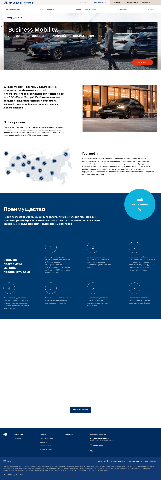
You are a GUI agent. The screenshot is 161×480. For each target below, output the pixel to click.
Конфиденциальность (135, 461)
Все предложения (12, 18)
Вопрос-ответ (96, 445)
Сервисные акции (46, 438)
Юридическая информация (117, 461)
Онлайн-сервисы (47, 9)
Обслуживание (45, 446)
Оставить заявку (143, 62)
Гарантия (43, 442)
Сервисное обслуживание (87, 9)
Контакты (117, 2)
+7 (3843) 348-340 (99, 438)
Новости (150, 9)
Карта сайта (102, 461)
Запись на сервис (131, 2)
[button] (93, 2)
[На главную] (12, 3)
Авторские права (150, 461)
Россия (7, 461)
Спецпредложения (13, 9)
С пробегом (122, 9)
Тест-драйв (145, 2)
